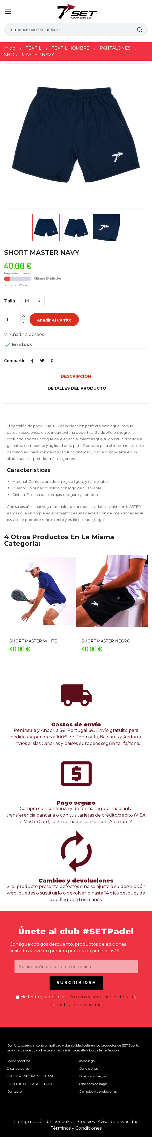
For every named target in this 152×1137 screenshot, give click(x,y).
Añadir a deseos (24, 334)
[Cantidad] (12, 319)
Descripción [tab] (76, 376)
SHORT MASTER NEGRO (106, 641)
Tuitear (42, 361)
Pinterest (52, 361)
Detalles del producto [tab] (77, 388)
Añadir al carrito (54, 320)
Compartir (32, 361)
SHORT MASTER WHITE (33, 641)
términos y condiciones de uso (100, 996)
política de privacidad (78, 1004)
